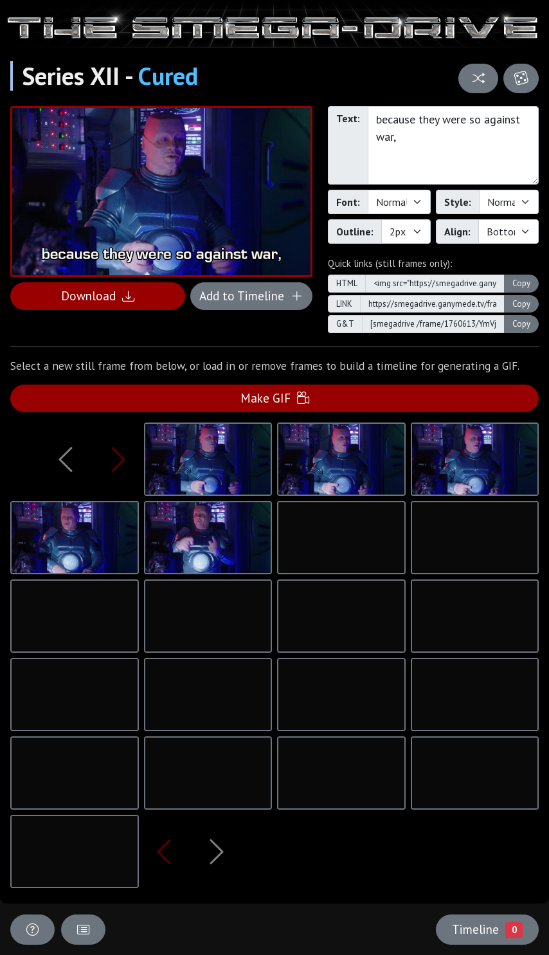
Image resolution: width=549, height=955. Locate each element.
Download (97, 295)
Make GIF (274, 398)
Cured (168, 76)
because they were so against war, (453, 145)
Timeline (487, 929)
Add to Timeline (251, 295)
